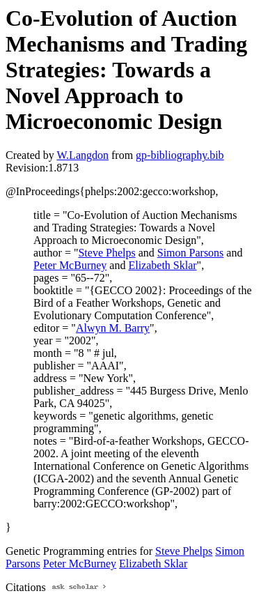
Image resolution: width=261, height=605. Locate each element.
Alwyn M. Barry (113, 328)
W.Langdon (82, 155)
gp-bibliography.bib (180, 155)
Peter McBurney (69, 265)
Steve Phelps (106, 253)
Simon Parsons (190, 253)
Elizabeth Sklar (162, 265)
